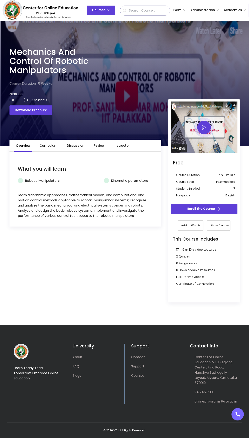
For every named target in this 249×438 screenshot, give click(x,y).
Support (137, 366)
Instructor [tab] (122, 145)
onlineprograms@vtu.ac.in (216, 401)
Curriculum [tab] (49, 145)
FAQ (75, 366)
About (77, 357)
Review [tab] (99, 145)
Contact (138, 357)
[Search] (147, 10)
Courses (99, 10)
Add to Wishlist (191, 225)
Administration (202, 10)
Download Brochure (31, 110)
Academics (233, 10)
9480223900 (204, 392)
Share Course (219, 225)
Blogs (76, 375)
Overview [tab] (23, 145)
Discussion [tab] (75, 145)
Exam (177, 10)
